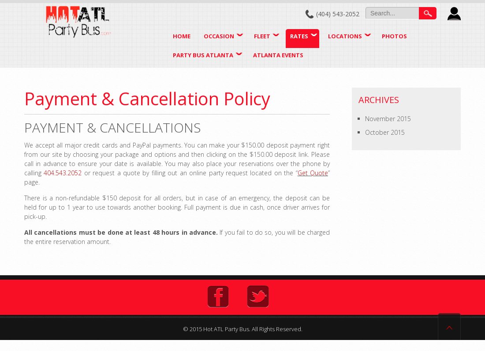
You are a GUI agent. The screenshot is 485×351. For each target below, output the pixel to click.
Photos (394, 36)
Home (181, 36)
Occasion (219, 36)
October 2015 (385, 132)
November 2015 (388, 119)
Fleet (262, 36)
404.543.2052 (63, 173)
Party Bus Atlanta (203, 55)
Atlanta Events (278, 55)
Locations (345, 36)
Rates (299, 36)
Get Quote (313, 173)
